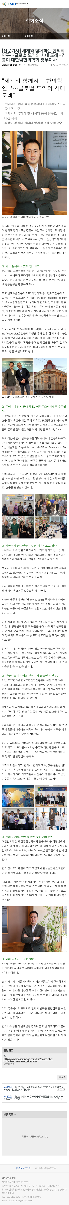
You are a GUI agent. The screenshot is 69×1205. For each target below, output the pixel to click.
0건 (22, 65)
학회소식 (6, 36)
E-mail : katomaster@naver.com (17, 1188)
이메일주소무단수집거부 (45, 1156)
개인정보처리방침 (22, 1156)
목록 (62, 1065)
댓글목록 (8, 1102)
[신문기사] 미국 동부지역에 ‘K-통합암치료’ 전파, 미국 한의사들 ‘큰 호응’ (33, 1086)
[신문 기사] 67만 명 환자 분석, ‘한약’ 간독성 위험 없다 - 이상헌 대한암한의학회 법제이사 (34, 1076)
